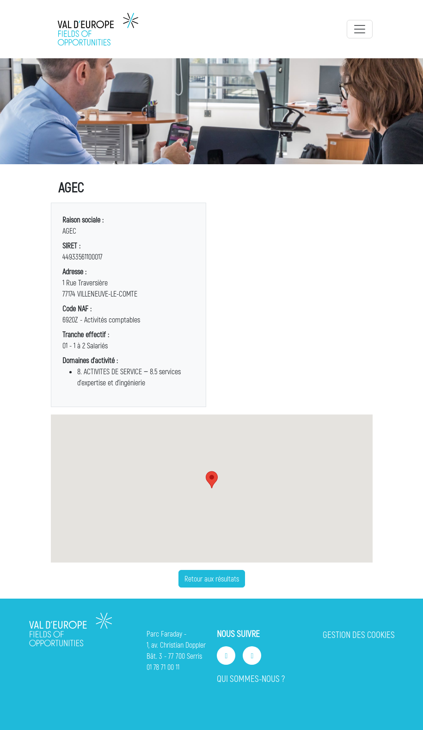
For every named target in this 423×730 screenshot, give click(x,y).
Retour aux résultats (211, 578)
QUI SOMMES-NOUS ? (251, 678)
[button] (212, 480)
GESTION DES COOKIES (359, 634)
